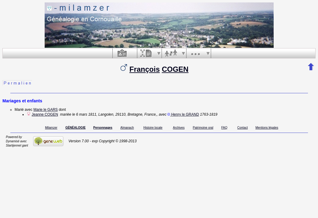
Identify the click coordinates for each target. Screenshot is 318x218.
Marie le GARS (45, 109)
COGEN (175, 69)
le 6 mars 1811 (84, 114)
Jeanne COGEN (45, 114)
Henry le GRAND (185, 114)
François (144, 69)
